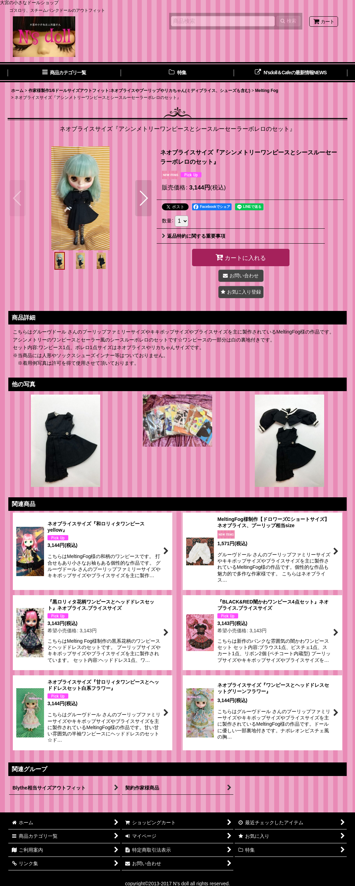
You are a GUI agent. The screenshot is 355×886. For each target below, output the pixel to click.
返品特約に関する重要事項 (193, 236)
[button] (17, 198)
